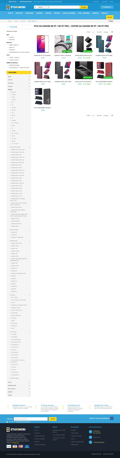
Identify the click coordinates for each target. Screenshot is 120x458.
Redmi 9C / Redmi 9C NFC (18, 273)
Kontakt (37, 433)
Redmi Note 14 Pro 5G (17, 160)
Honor (10, 382)
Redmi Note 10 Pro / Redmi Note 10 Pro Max (18, 204)
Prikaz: (88, 32)
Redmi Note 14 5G (16, 165)
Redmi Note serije (15, 147)
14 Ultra (13, 107)
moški (11, 37)
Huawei (10, 86)
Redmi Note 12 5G (16, 186)
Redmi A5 (14, 232)
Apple (9, 76)
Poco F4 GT (14, 364)
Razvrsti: (99, 32)
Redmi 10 (14, 268)
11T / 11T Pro (15, 143)
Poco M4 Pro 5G (15, 339)
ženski (11, 39)
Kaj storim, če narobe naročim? (58, 439)
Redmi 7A (14, 281)
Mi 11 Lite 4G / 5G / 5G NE (18, 300)
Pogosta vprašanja (76, 436)
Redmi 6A (14, 286)
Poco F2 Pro (14, 372)
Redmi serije (13, 241)
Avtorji (38, 454)
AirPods (10, 80)
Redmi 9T (14, 271)
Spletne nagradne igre (77, 442)
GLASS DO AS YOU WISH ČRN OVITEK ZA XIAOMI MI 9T (92, 81)
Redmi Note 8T (15, 221)
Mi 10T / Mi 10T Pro (16, 310)
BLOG (73, 439)
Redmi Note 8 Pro (16, 224)
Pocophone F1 (15, 375)
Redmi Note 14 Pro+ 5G (17, 157)
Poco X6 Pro (14, 352)
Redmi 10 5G (14, 265)
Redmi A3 (14, 235)
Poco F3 (13, 369)
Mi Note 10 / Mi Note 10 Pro (19, 305)
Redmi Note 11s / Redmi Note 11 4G (17, 199)
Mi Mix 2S (14, 326)
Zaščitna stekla (14, 378)
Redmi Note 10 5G (16, 207)
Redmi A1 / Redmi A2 (17, 237)
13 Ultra (13, 120)
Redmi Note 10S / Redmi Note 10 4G (17, 211)
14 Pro (13, 115)
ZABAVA (10, 392)
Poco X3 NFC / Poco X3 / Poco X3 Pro (17, 361)
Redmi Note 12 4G (16, 191)
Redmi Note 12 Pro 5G (17, 183)
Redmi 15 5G (14, 246)
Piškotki (37, 442)
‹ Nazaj (110, 21)
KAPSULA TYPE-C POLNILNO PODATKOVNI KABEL (70, 55)
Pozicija (106, 32)
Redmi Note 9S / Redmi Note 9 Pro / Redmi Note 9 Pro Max (18, 215)
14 (12, 118)
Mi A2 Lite (14, 323)
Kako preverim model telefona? (58, 431)
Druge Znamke (12, 385)
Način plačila (74, 433)
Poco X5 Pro (14, 355)
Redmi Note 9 (15, 218)
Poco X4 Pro (14, 357)
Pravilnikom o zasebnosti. (23, 421)
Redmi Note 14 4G (16, 167)
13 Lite (13, 131)
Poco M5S (14, 337)
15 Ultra (13, 94)
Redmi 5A (14, 291)
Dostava (73, 430)
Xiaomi (16, 21)
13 (12, 128)
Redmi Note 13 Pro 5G (17, 173)
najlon (11, 47)
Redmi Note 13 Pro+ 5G (17, 170)
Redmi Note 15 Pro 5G (17, 152)
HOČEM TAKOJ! (14, 65)
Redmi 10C (14, 263)
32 (93, 32)
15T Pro (13, 100)
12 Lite (13, 141)
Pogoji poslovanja (40, 436)
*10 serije (13, 92)
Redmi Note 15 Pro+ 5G (17, 149)
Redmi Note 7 (15, 226)
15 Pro (13, 97)
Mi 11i (13, 302)
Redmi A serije (14, 229)
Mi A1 (13, 328)
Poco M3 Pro (15, 344)
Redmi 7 (13, 284)
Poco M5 (13, 334)
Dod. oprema (11, 389)
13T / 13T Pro (15, 123)
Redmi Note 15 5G (16, 155)
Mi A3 (13, 320)
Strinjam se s (11, 422)
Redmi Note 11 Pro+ (17, 193)
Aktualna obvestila (40, 444)
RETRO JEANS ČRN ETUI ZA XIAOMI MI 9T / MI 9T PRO (91, 55)
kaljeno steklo (14, 45)
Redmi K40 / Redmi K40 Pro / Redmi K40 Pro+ (18, 259)
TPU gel (12, 50)
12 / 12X (13, 138)
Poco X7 (13, 350)
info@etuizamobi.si (99, 442)
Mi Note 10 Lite (15, 308)
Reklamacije (74, 444)
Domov (10, 21)
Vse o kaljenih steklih (59, 435)
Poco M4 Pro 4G (15, 342)
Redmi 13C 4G (15, 251)
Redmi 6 (13, 289)
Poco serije (13, 332)
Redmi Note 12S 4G (16, 188)
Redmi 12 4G (14, 256)
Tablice (10, 395)
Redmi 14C (14, 248)
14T (12, 112)
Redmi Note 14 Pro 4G (17, 162)
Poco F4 (13, 367)
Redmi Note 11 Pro (16, 196)
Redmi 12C (14, 253)
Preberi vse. (15, 442)
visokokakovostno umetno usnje (19, 52)
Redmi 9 (13, 276)
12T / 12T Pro (15, 133)
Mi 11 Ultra (14, 297)
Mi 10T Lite (14, 313)
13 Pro (13, 125)
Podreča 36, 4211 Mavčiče (96, 432)
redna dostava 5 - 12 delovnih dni (19, 67)
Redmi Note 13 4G (16, 180)
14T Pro (13, 110)
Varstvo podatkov (40, 439)
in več (13, 60)
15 (12, 105)
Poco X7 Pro (14, 347)
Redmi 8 (13, 278)
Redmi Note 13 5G (16, 178)
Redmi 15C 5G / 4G (16, 243)
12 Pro (13, 136)
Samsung (10, 83)
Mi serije (23, 21)
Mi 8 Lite (13, 318)
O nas (36, 430)
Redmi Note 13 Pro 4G (17, 175)
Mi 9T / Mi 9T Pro (16, 315)
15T (12, 102)
